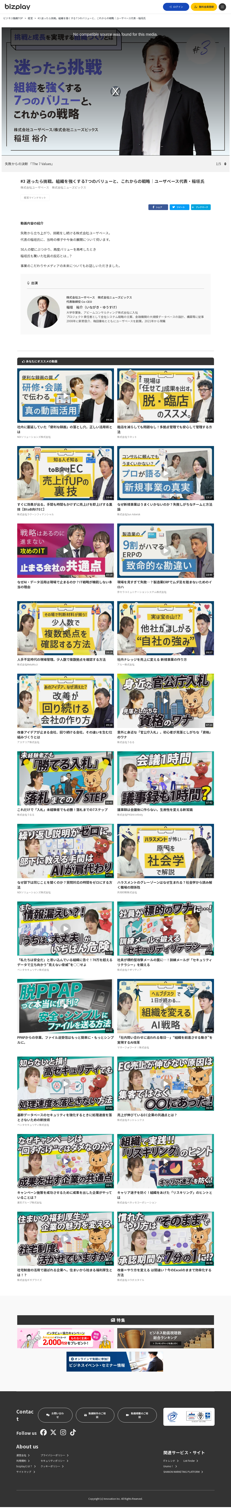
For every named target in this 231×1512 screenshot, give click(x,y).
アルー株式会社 (125, 669)
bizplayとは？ (26, 1471)
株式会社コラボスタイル (130, 1284)
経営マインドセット (35, 197)
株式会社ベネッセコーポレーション (137, 1207)
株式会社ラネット (127, 441)
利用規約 (23, 1465)
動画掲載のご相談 (137, 1420)
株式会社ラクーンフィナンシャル (35, 519)
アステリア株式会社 (28, 747)
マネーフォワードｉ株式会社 (133, 1052)
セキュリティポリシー (54, 1465)
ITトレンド (171, 1465)
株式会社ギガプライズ (29, 1284)
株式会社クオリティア (129, 974)
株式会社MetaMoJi (27, 669)
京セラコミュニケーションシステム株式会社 (141, 596)
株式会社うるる (125, 747)
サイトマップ (25, 1476)
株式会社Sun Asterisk (128, 519)
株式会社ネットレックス (130, 1124)
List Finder (190, 1465)
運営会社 (23, 1460)
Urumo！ (170, 1471)
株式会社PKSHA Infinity (130, 819)
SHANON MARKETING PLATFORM (183, 1476)
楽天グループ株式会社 (29, 1207)
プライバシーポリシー (54, 1460)
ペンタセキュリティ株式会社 (33, 974)
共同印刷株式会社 (127, 897)
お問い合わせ (55, 1420)
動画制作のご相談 (95, 1420)
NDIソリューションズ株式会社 (34, 441)
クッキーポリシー (52, 1471)
